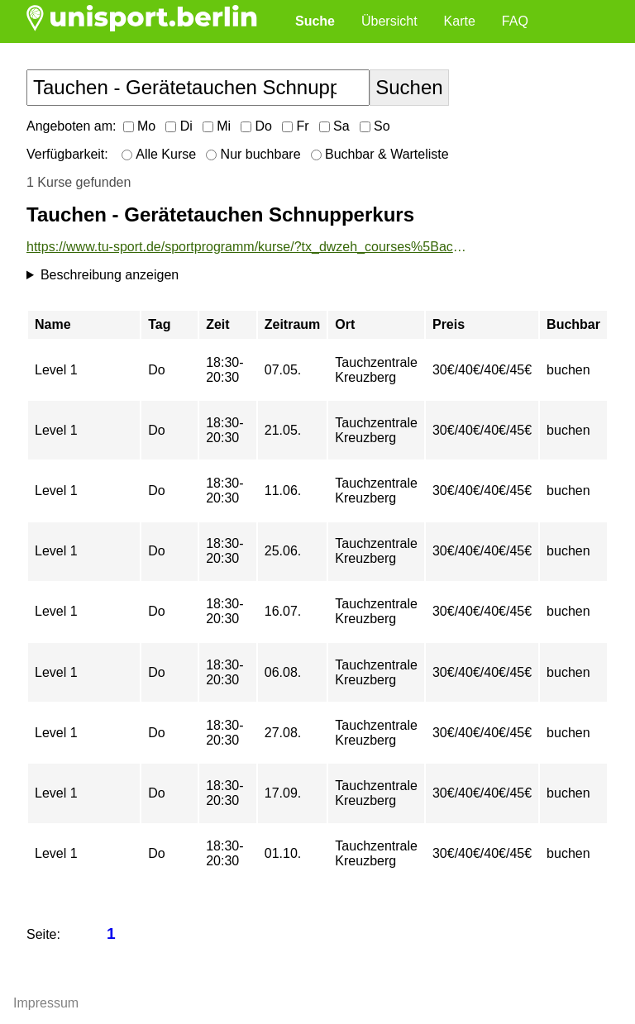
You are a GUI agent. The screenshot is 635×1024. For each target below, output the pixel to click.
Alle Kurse (159, 154)
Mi (217, 126)
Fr (295, 126)
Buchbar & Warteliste (380, 154)
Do (256, 126)
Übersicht (389, 21)
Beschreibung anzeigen (110, 275)
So (375, 126)
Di (179, 126)
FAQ (515, 21)
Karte (459, 21)
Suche (315, 21)
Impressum (46, 1003)
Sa (334, 126)
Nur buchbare (253, 154)
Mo (139, 126)
